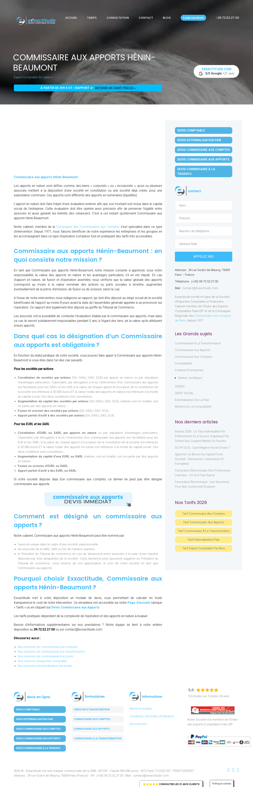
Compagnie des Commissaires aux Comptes (87, 227)
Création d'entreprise (189, 370)
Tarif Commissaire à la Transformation (204, 531)
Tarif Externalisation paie (204, 539)
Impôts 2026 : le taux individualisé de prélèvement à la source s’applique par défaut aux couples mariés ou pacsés (202, 436)
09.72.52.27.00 (227, 18)
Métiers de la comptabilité (193, 406)
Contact (146, 18)
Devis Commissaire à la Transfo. (196, 171)
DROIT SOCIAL (184, 393)
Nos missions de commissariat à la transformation (51, 651)
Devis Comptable (191, 130)
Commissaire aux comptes (92, 719)
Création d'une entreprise (92, 709)
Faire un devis (193, 18)
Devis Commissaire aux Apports (75, 607)
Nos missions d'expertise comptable (42, 661)
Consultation (118, 18)
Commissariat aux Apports (192, 350)
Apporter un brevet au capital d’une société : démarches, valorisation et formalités (199, 459)
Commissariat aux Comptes (193, 357)
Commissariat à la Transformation (198, 343)
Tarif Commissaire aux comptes (203, 513)
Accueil (71, 18)
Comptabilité (183, 363)
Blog (167, 18)
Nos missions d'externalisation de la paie (45, 666)
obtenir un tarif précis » (115, 88)
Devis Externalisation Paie (199, 140)
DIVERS (180, 386)
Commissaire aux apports (92, 728)
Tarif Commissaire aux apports (203, 522)
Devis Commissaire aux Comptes (203, 150)
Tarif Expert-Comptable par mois (203, 548)
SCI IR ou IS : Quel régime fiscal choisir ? (202, 447)
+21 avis (216, 71)
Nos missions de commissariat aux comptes (47, 647)
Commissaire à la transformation (98, 738)
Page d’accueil (138, 602)
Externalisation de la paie (192, 400)
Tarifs (92, 18)
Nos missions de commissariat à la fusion (45, 656)
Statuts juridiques (190, 378)
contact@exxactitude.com (200, 288)
